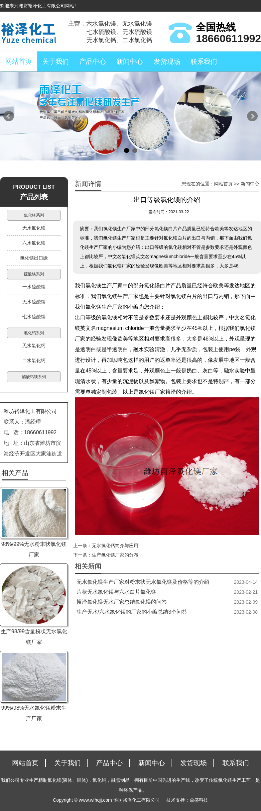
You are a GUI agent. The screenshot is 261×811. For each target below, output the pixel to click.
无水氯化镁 (34, 228)
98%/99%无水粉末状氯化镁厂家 (34, 549)
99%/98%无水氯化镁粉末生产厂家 (34, 713)
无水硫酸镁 (34, 301)
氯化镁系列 (34, 215)
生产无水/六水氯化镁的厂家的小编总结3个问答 (131, 612)
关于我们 (55, 61)
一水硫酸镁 (34, 286)
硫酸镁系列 (34, 274)
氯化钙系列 (34, 333)
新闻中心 (129, 61)
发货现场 (167, 61)
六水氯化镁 (34, 243)
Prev (8, 116)
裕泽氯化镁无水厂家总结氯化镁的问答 (121, 602)
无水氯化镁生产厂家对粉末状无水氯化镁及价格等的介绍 (142, 582)
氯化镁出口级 (34, 257)
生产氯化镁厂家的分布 (115, 555)
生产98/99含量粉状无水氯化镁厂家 (34, 637)
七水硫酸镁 (34, 316)
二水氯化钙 (34, 360)
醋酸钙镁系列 (34, 376)
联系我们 (204, 61)
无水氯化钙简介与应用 (115, 545)
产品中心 (92, 61)
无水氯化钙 (34, 345)
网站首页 (18, 61)
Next (252, 116)
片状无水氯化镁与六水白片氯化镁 (116, 592)
